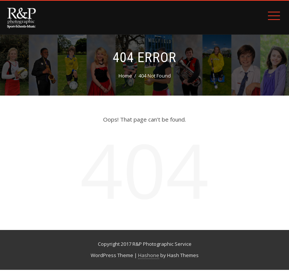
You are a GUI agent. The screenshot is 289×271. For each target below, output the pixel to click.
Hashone (148, 255)
